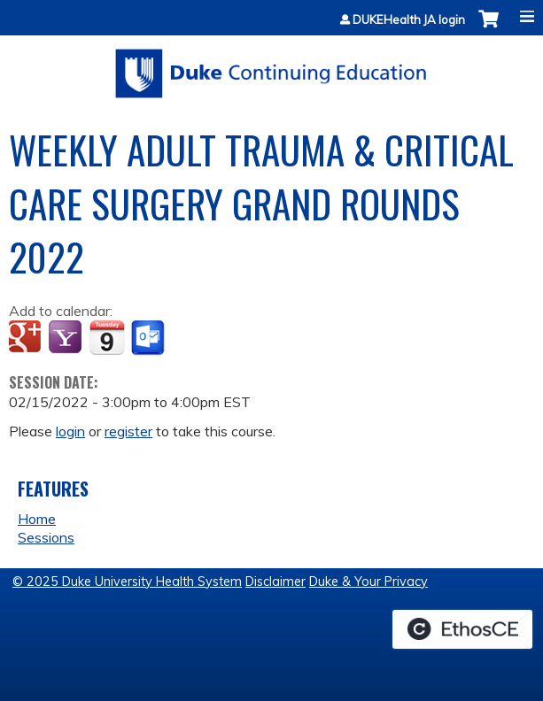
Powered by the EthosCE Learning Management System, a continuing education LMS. (462, 629)
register (128, 431)
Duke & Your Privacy (368, 581)
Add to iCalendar (107, 337)
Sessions (46, 537)
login (70, 431)
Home (37, 519)
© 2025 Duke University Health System (127, 581)
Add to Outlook (149, 338)
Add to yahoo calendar (67, 338)
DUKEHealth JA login (409, 20)
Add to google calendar (27, 338)
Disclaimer (275, 581)
